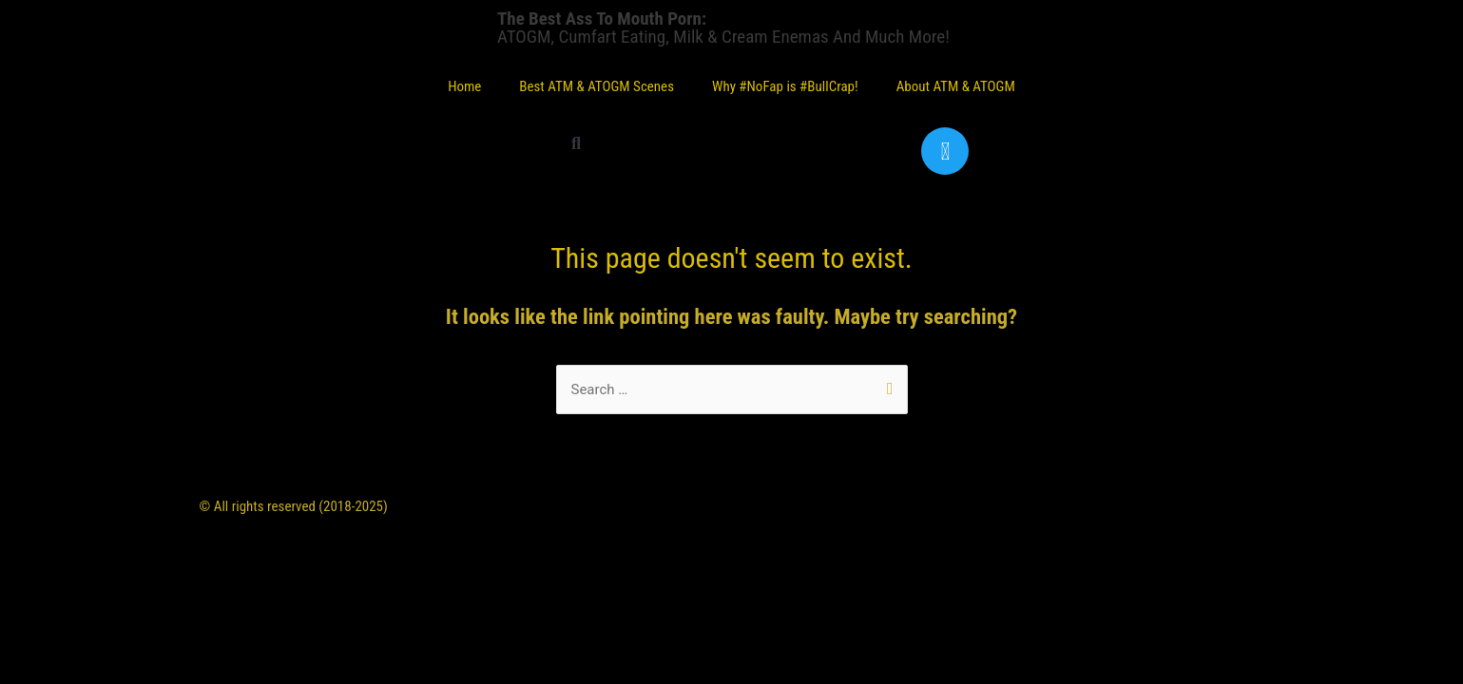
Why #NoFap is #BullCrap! (785, 86)
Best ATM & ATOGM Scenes (596, 86)
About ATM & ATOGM (955, 86)
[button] (575, 143)
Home (464, 86)
